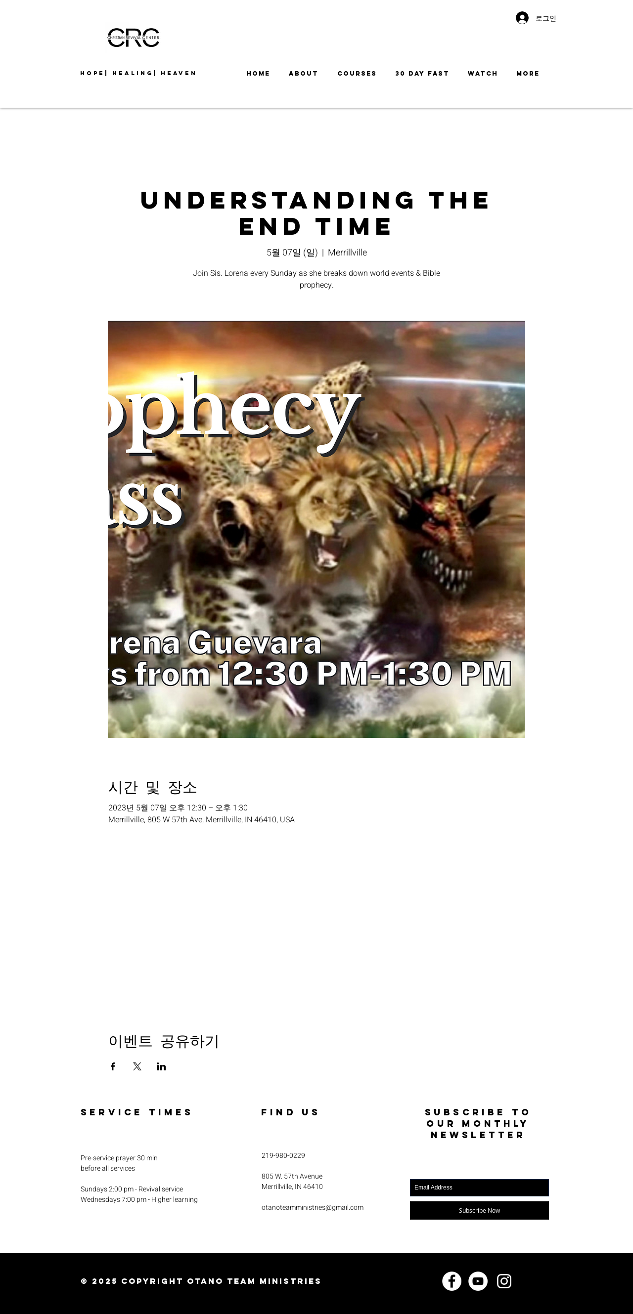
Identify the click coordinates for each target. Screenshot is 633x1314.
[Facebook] (451, 1281)
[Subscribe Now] (479, 1210)
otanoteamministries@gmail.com (312, 1207)
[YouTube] (478, 1281)
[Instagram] (504, 1281)
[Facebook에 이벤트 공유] (113, 1066)
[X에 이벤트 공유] (137, 1066)
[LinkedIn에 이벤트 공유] (161, 1066)
